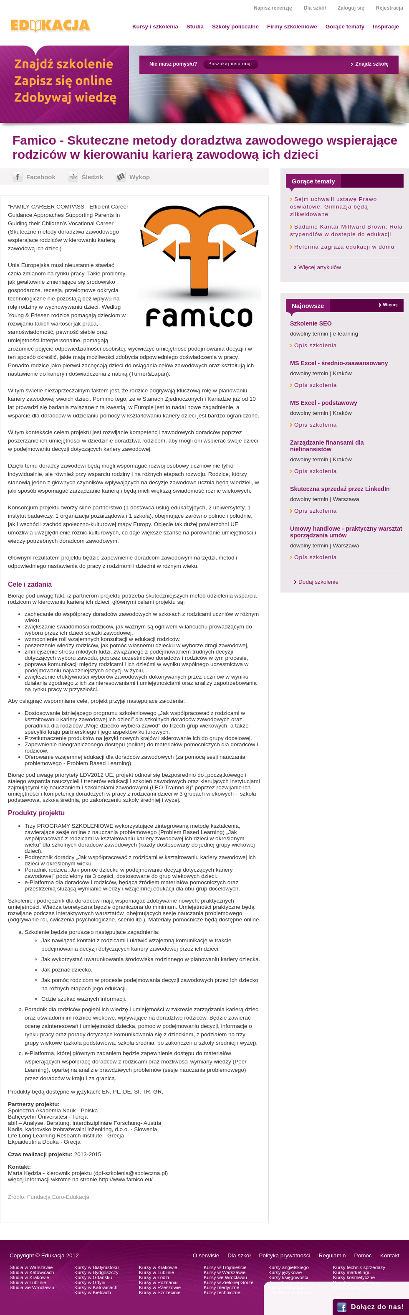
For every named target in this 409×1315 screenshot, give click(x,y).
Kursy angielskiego (288, 1267)
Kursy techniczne (222, 1292)
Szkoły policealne (235, 26)
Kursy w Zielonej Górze (228, 1282)
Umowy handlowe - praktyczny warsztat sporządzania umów (346, 532)
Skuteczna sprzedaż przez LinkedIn (340, 489)
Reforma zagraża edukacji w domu (344, 247)
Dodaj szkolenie (318, 582)
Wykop (139, 177)
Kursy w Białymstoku (96, 1267)
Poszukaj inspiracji (230, 63)
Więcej (390, 304)
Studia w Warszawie (31, 1267)
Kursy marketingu (352, 1272)
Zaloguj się (351, 8)
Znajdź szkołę (372, 64)
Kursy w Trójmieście (225, 1267)
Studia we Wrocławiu (32, 1287)
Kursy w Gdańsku (93, 1277)
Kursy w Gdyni (89, 1282)
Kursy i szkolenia (155, 26)
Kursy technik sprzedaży (359, 1267)
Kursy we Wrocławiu (225, 1277)
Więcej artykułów (319, 267)
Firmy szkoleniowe (292, 26)
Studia (195, 26)
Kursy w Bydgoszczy (96, 1272)
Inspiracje (386, 26)
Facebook (41, 177)
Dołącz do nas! (377, 1306)
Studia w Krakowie (29, 1277)
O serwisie (206, 1255)
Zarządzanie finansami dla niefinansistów (327, 446)
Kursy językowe (285, 1272)
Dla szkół (315, 8)
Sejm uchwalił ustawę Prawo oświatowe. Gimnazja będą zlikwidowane (333, 206)
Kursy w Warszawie (224, 1272)
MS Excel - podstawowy (323, 402)
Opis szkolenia (315, 345)
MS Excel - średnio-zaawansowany (339, 363)
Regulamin (332, 1255)
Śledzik (93, 177)
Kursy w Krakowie (158, 1267)
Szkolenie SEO (311, 323)
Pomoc (363, 1255)
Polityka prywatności (284, 1255)
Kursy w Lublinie (156, 1272)
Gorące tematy (345, 26)
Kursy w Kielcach (92, 1292)
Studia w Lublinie (28, 1282)
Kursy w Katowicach (95, 1287)
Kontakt (389, 1255)
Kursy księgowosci (288, 1277)
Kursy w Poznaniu (158, 1282)
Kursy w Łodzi (154, 1277)
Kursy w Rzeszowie (160, 1287)
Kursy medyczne (221, 1287)
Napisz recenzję (273, 8)
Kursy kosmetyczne (354, 1277)
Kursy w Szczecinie (159, 1292)
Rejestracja (389, 8)
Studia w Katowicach (32, 1272)
